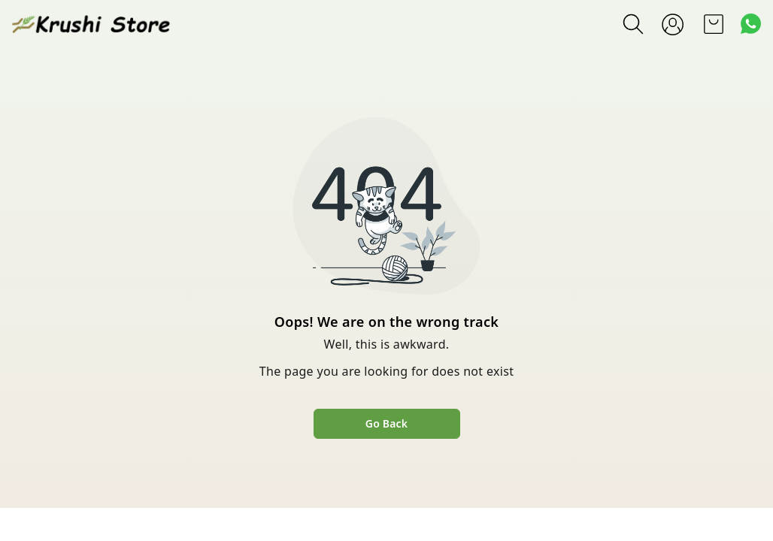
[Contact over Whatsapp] (751, 24)
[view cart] (714, 24)
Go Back (386, 423)
